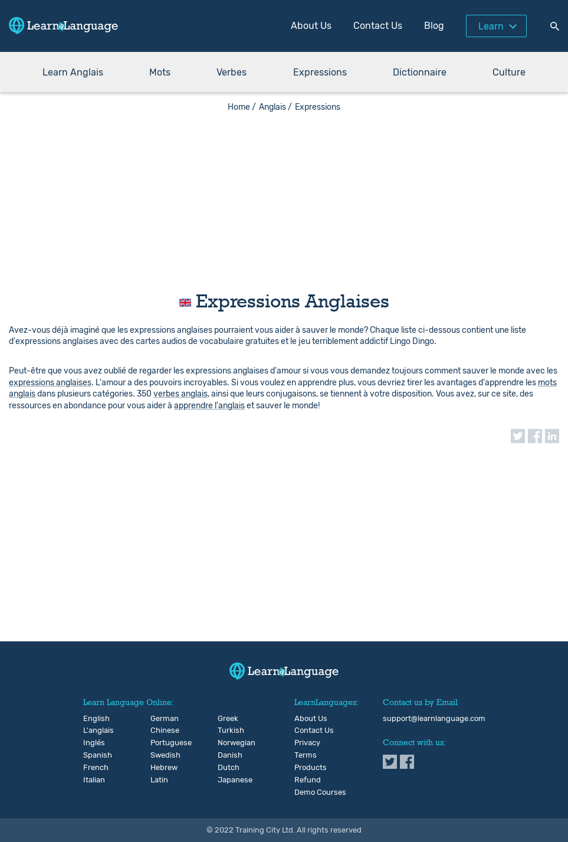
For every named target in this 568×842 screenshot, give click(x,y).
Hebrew (160, 768)
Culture (509, 72)
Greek (227, 719)
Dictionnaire (419, 72)
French (93, 768)
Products (310, 768)
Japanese (227, 780)
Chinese (160, 730)
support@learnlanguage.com (434, 719)
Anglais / (275, 107)
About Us (311, 25)
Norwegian (227, 743)
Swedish (160, 755)
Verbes (231, 72)
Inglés (93, 743)
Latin (159, 780)
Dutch (227, 768)
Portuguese (160, 743)
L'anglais (93, 730)
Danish (227, 755)
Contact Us (377, 25)
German (160, 719)
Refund (307, 780)
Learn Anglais (72, 72)
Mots (159, 72)
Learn (491, 26)
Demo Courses (320, 792)
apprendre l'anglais (209, 406)
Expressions (320, 72)
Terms (305, 755)
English (93, 719)
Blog (434, 25)
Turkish (227, 730)
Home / (242, 107)
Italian (93, 780)
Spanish (93, 755)
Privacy (307, 743)
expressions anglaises (50, 383)
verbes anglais (180, 394)
